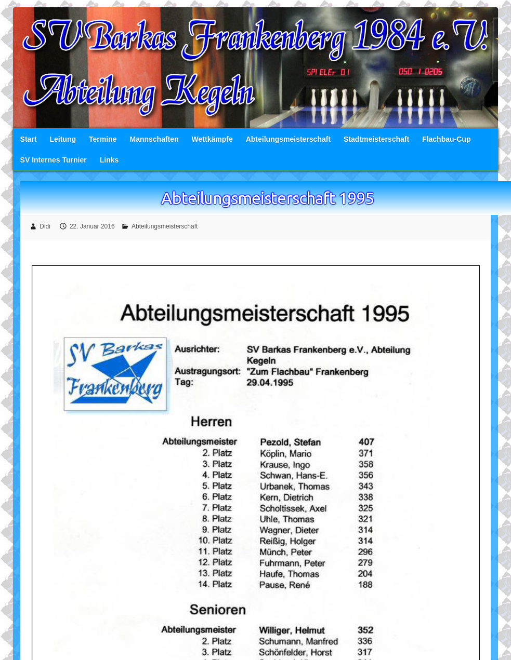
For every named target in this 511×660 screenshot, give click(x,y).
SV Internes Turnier (53, 160)
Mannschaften (153, 140)
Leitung (62, 140)
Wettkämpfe (212, 140)
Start (28, 140)
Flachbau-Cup (446, 140)
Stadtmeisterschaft (376, 140)
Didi (45, 227)
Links (109, 160)
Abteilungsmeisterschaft (288, 140)
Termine (102, 140)
